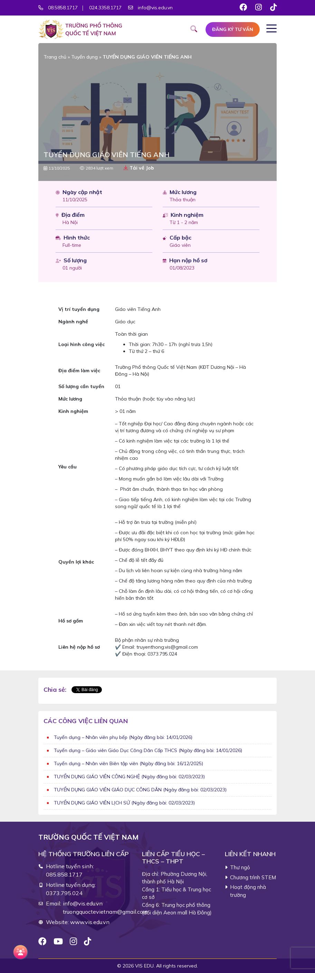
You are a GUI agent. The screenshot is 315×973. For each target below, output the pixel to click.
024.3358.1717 (105, 7)
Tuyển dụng (84, 57)
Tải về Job (138, 168)
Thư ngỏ (240, 867)
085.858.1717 (64, 874)
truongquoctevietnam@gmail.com (105, 911)
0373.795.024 (64, 893)
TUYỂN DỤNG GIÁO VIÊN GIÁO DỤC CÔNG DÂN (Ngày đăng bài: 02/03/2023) (140, 790)
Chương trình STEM (253, 877)
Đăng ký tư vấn (232, 29)
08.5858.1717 (63, 7)
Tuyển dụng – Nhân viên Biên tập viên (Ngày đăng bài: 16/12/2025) (128, 763)
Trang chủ (55, 57)
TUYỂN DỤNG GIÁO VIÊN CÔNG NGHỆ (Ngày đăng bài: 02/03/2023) (129, 776)
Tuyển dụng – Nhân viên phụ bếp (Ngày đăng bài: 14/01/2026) (123, 737)
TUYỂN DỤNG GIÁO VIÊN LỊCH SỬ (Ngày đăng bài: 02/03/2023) (124, 803)
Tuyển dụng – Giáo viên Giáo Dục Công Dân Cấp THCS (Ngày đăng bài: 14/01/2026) (148, 750)
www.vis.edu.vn (89, 922)
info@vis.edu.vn (155, 7)
